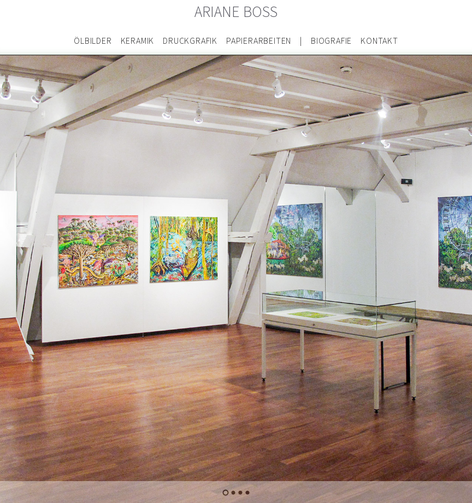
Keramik (138, 41)
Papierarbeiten (258, 41)
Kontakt (379, 41)
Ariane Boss (236, 12)
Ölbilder (92, 41)
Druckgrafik (190, 41)
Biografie (331, 41)
